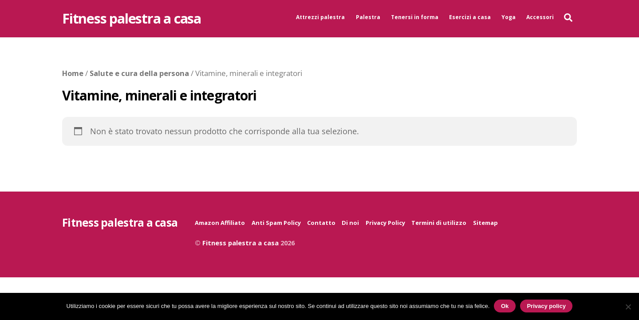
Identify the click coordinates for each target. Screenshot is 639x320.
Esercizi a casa (470, 17)
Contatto (321, 223)
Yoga (508, 17)
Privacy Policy (385, 223)
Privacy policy (546, 306)
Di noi (350, 223)
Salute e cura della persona (139, 73)
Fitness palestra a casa (240, 242)
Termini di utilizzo (438, 223)
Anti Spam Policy (276, 223)
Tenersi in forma (414, 17)
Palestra (368, 17)
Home (72, 73)
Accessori (540, 17)
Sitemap (485, 223)
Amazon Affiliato (220, 223)
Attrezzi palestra (320, 17)
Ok (505, 306)
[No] (627, 306)
